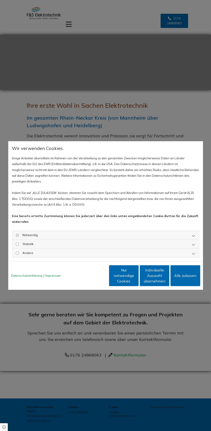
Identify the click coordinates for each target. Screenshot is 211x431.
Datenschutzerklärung (26, 275)
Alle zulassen (179, 275)
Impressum (53, 275)
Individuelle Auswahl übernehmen (135, 276)
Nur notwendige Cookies (91, 276)
